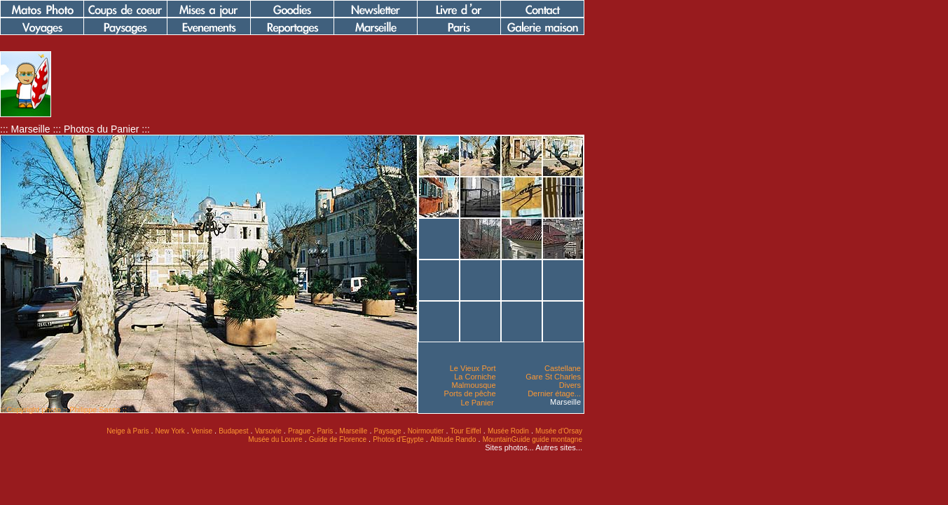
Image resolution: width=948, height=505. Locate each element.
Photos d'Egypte (398, 439)
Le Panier (476, 402)
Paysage (387, 431)
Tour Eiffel (466, 431)
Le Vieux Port (473, 368)
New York (170, 431)
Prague (299, 431)
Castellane (562, 368)
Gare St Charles (553, 376)
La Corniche (474, 376)
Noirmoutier (426, 431)
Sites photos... (509, 447)
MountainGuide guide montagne (532, 439)
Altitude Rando (453, 439)
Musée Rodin (508, 431)
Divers (570, 385)
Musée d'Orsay (558, 431)
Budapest (233, 431)
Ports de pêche (470, 393)
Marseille (565, 402)
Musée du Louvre (275, 439)
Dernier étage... (554, 393)
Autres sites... (558, 447)
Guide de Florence (337, 439)
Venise (201, 431)
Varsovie (268, 431)
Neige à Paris (128, 431)
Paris (325, 431)
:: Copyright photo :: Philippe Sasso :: (63, 409)
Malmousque (474, 385)
